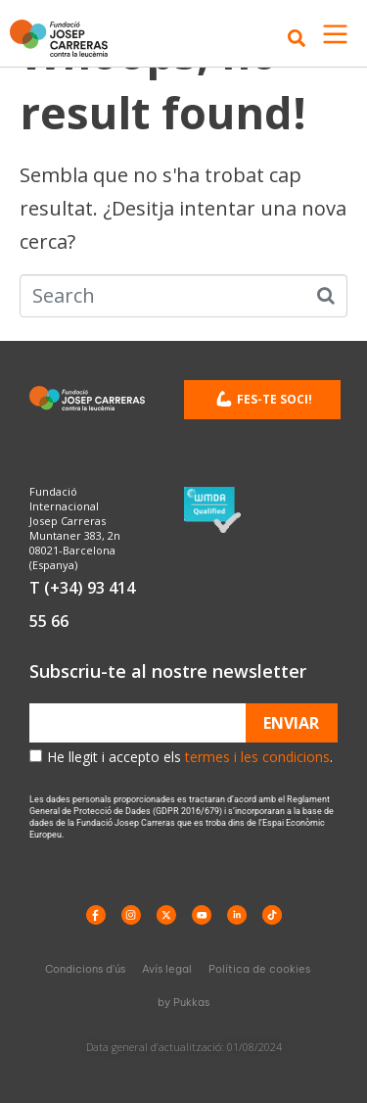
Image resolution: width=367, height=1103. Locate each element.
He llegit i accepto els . (190, 756)
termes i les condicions (257, 756)
